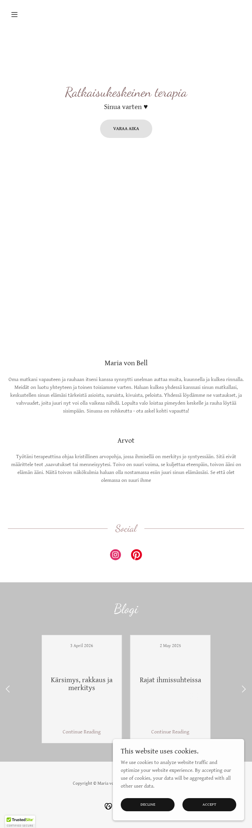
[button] (25, 14)
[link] (115, 556)
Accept (209, 804)
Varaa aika (126, 128)
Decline (147, 804)
